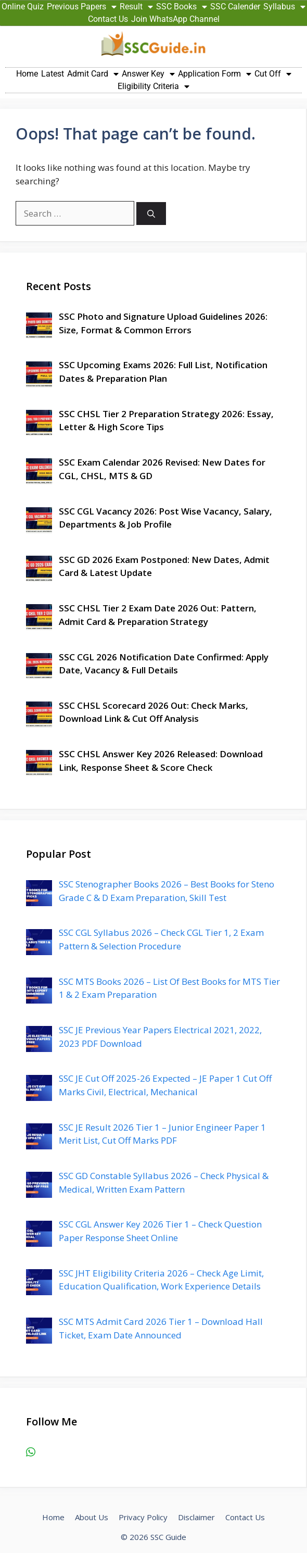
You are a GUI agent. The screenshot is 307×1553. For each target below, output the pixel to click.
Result (136, 7)
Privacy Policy (143, 1517)
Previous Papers (82, 7)
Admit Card (93, 74)
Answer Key (148, 74)
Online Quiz (23, 6)
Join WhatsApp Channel (175, 19)
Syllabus (284, 7)
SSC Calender (235, 6)
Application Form (214, 74)
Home (27, 74)
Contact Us (108, 19)
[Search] (151, 214)
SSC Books (181, 7)
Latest (52, 74)
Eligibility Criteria (153, 86)
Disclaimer (196, 1517)
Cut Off (272, 74)
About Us (91, 1517)
